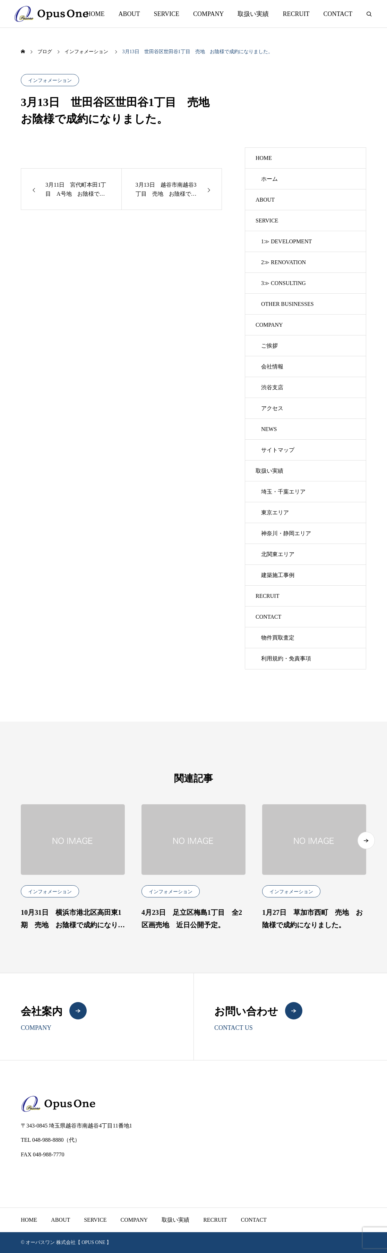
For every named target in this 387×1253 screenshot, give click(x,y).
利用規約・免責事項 (286, 658)
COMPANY (208, 13)
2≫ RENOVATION (283, 262)
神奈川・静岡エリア (286, 533)
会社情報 (272, 366)
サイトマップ (277, 450)
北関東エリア (277, 554)
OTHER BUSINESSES (287, 304)
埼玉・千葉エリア (283, 492)
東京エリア (275, 512)
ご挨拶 (269, 346)
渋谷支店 (272, 387)
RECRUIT (296, 13)
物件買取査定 (277, 638)
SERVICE (166, 13)
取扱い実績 (253, 13)
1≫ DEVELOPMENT (286, 241)
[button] (366, 840)
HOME (95, 13)
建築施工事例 (277, 575)
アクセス (272, 408)
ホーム (269, 179)
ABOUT (129, 13)
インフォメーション (50, 80)
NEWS (269, 429)
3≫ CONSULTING (283, 283)
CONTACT (337, 13)
